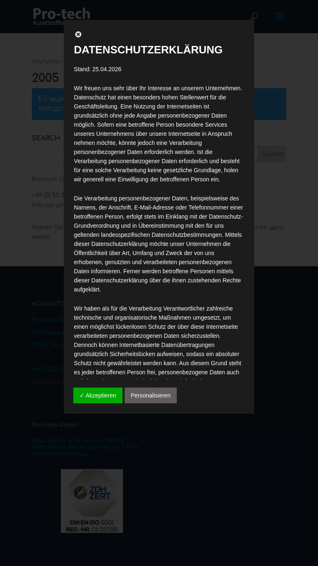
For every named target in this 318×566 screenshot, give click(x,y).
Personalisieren (151, 395)
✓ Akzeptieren (98, 395)
